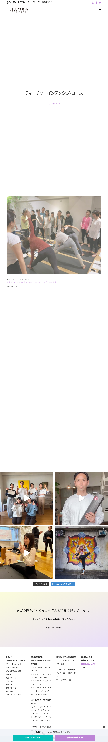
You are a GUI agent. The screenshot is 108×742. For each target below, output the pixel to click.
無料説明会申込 (75, 737)
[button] (54, 636)
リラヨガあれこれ (53, 104)
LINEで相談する (33, 737)
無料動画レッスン (88, 673)
